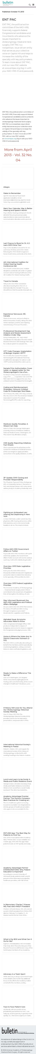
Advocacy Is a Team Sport (14, 974)
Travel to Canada (10, 281)
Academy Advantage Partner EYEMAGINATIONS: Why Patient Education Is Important (16, 870)
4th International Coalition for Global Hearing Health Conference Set (15, 264)
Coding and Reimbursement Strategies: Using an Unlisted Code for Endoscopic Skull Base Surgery (16, 389)
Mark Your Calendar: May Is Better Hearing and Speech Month (17, 209)
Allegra (6, 187)
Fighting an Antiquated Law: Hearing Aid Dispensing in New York (16, 514)
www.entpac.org (10, 139)
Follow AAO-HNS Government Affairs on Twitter (16, 550)
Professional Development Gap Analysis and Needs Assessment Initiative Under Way (17, 333)
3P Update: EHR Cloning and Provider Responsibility (15, 479)
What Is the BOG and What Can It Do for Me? (17, 940)
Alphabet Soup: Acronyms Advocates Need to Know (14, 620)
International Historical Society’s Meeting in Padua (16, 745)
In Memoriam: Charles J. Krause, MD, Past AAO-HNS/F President (16, 905)
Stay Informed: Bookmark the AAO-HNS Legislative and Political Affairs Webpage (17, 602)
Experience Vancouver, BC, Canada (14, 315)
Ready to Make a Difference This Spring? (17, 674)
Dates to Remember (12, 193)
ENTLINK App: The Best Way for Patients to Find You (16, 834)
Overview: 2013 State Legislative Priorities (16, 567)
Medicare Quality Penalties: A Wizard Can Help (15, 425)
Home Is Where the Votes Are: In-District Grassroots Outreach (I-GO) (17, 638)
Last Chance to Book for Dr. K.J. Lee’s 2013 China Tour (16, 244)
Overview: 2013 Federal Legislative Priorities (17, 584)
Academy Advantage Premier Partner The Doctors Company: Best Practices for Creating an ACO (16, 798)
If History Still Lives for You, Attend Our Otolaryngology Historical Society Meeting (17, 710)
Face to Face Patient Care (14, 1007)
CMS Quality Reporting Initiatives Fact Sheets (17, 444)
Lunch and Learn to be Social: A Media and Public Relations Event (17, 780)
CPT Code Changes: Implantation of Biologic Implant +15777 (17, 352)
